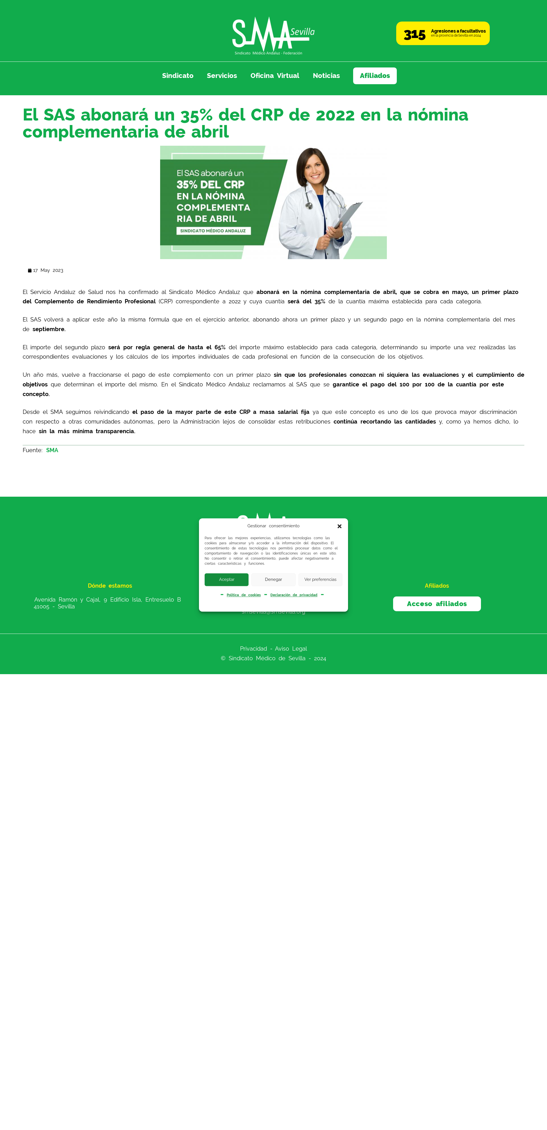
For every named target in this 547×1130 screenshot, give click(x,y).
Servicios (222, 76)
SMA (52, 450)
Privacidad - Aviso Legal (273, 648)
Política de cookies (244, 595)
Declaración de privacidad (293, 595)
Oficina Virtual (275, 76)
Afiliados (375, 76)
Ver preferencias (320, 579)
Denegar (273, 579)
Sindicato (178, 76)
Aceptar (226, 579)
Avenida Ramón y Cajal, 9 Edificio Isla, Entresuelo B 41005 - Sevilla (107, 603)
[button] (339, 526)
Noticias (326, 76)
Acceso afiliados (437, 604)
